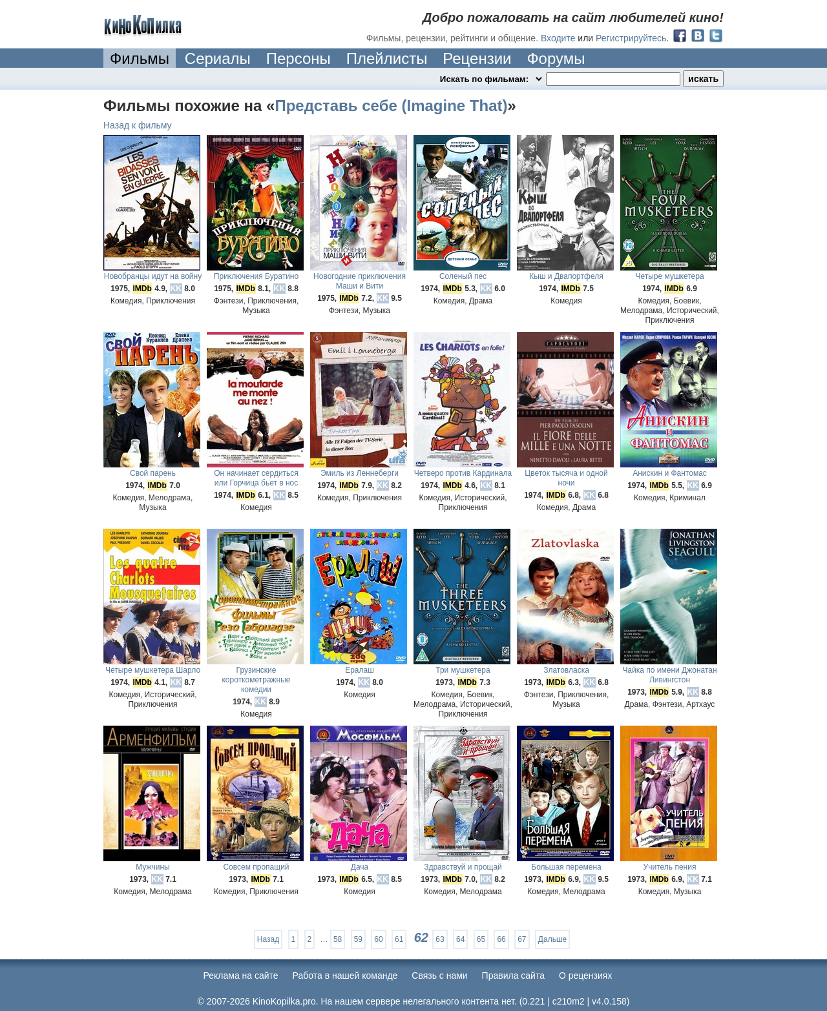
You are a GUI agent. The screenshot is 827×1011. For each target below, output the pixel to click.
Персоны (298, 58)
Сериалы (218, 58)
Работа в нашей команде (345, 975)
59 (358, 939)
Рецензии (477, 58)
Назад (268, 939)
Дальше (552, 939)
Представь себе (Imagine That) (391, 105)
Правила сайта (513, 975)
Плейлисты (387, 58)
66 (501, 939)
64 (460, 939)
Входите (558, 38)
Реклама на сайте (241, 975)
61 (399, 939)
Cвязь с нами (439, 975)
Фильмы (139, 58)
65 (481, 939)
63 (439, 939)
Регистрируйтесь (631, 38)
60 (378, 939)
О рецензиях (585, 975)
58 (337, 939)
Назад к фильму (137, 125)
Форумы (556, 58)
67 (522, 939)
